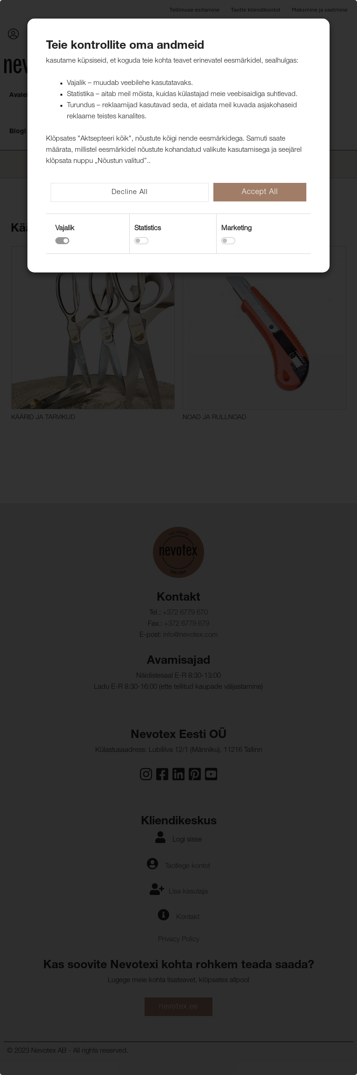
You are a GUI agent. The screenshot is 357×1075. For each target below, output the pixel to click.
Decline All (130, 192)
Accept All (260, 192)
